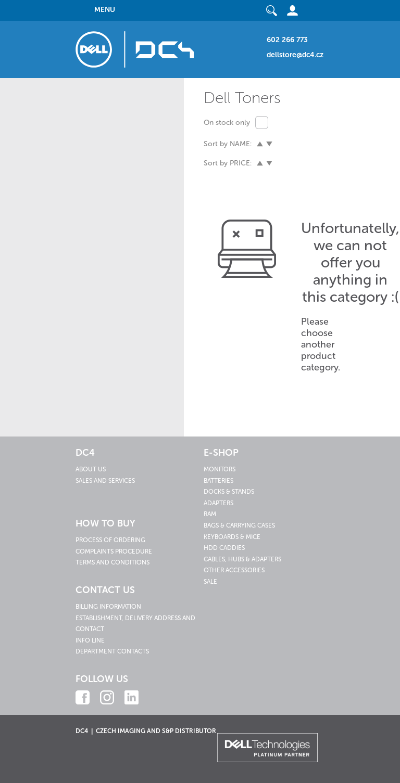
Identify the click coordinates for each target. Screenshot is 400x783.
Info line (90, 640)
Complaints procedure (114, 551)
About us (91, 469)
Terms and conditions (112, 562)
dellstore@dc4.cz (295, 54)
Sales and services (105, 480)
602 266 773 (287, 39)
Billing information (108, 606)
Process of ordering (110, 540)
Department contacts (112, 651)
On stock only (227, 122)
